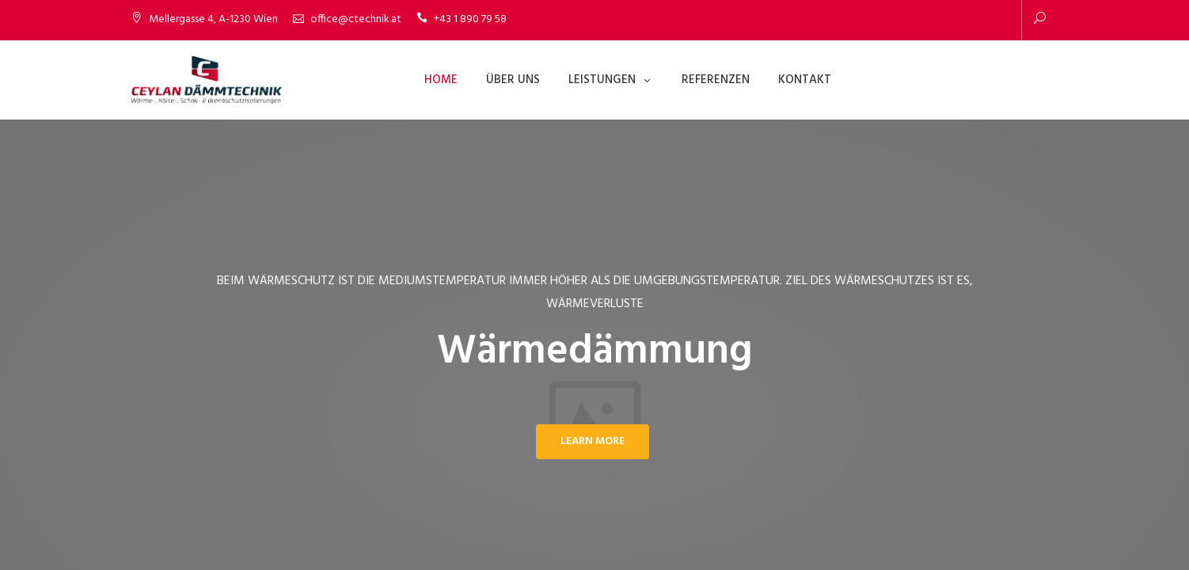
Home (441, 79)
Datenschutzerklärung (888, 522)
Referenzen (716, 79)
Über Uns (513, 79)
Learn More (592, 441)
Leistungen (602, 79)
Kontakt (804, 79)
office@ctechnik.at (355, 19)
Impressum (979, 522)
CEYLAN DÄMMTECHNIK (188, 521)
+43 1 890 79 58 (470, 19)
